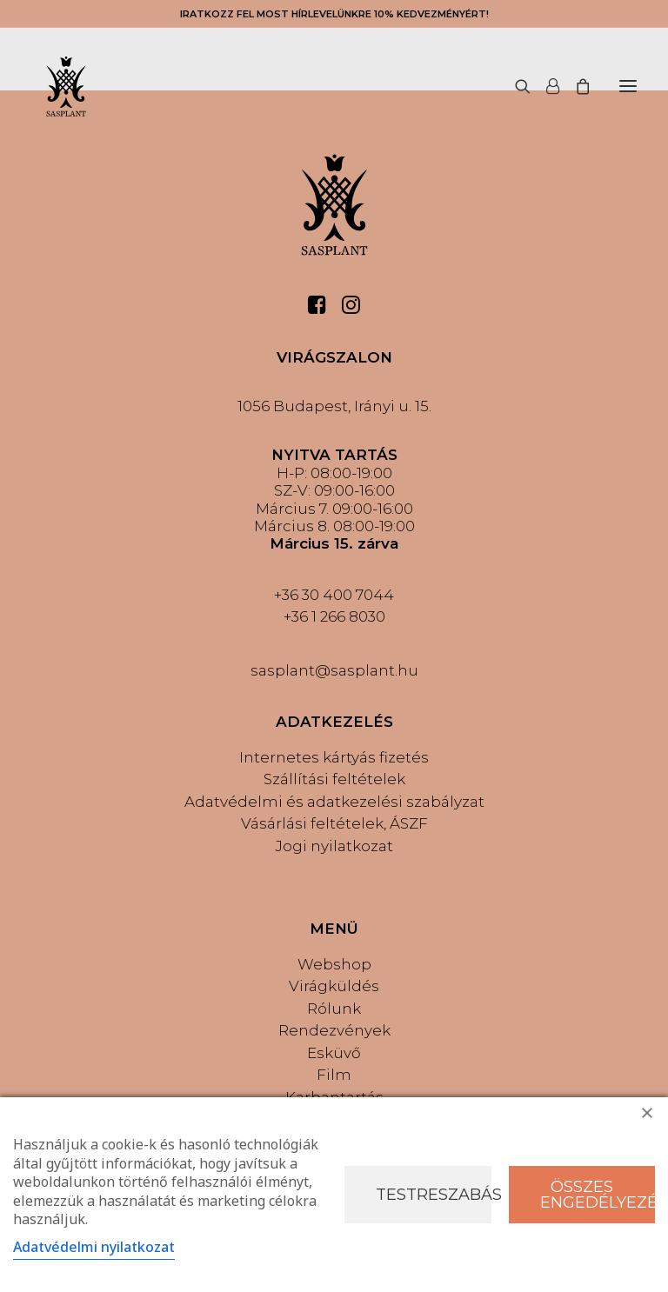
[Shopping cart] (575, 86)
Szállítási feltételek (334, 779)
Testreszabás (433, 1194)
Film (334, 1074)
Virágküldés (334, 986)
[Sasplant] (66, 86)
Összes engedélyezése (598, 1194)
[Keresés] (515, 86)
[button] (628, 86)
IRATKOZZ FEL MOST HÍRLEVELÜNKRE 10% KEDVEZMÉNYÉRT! (334, 14)
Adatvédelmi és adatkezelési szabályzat (334, 801)
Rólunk (334, 1008)
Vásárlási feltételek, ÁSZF (334, 823)
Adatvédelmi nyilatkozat (94, 1246)
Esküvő (334, 1053)
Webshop (334, 964)
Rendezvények (334, 1030)
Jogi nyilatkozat (334, 846)
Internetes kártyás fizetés (334, 757)
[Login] (545, 86)
